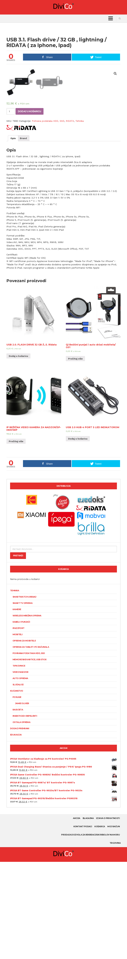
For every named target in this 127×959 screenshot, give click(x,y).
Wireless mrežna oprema (27, 713)
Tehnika (79, 218)
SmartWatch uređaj (24, 694)
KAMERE (17, 706)
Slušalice (18, 781)
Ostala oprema (21, 819)
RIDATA (70, 218)
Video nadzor (20, 769)
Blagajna (88, 915)
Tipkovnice (19, 763)
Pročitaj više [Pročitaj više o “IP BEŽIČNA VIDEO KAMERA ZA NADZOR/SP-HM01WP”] (16, 538)
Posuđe (17, 794)
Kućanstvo (16, 788)
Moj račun (113, 923)
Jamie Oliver (22, 800)
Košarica (99, 923)
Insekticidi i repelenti (25, 813)
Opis (13, 235)
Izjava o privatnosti (108, 915)
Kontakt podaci (82, 923)
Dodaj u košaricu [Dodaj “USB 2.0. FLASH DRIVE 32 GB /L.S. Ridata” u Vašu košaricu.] (18, 453)
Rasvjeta (18, 807)
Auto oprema (20, 775)
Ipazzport (18, 725)
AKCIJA (76, 915)
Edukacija (16, 832)
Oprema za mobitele (24, 738)
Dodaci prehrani (19, 825)
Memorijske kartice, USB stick (30, 756)
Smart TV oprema (22, 700)
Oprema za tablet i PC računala (31, 744)
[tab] (13, 235)
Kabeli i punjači (21, 719)
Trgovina (115, 940)
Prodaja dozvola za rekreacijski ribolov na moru (90, 932)
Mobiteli (17, 731)
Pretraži (18, 652)
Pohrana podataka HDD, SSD (48, 218)
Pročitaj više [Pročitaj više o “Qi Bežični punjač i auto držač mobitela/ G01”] (75, 456)
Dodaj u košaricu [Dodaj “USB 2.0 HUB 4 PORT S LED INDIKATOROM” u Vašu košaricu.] (77, 536)
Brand (23, 235)
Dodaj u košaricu (29, 208)
